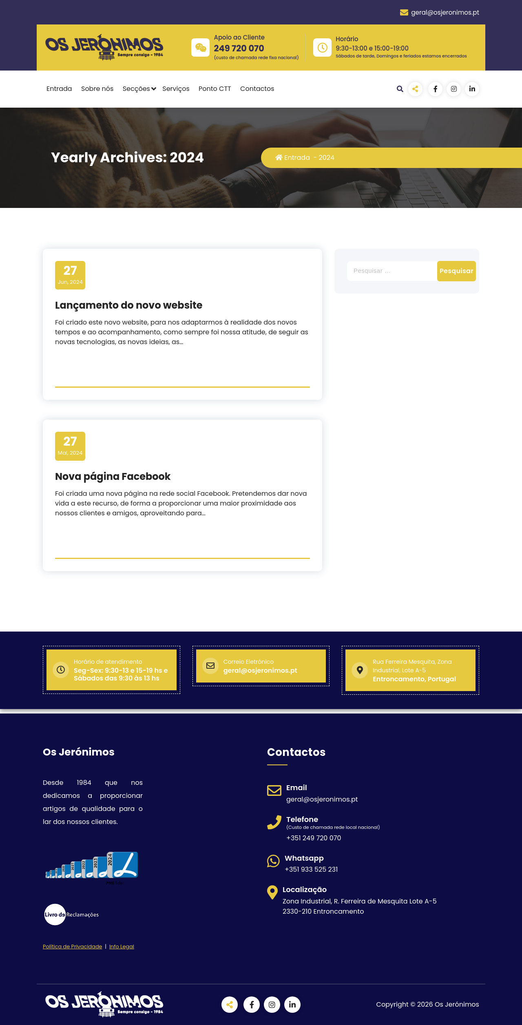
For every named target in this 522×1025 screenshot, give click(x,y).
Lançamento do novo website (129, 305)
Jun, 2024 (70, 275)
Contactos (257, 88)
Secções (136, 88)
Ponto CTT (215, 88)
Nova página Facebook (113, 476)
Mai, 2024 (70, 446)
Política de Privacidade (72, 946)
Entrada (59, 88)
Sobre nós (97, 88)
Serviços (176, 88)
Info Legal (121, 946)
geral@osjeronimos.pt (439, 12)
